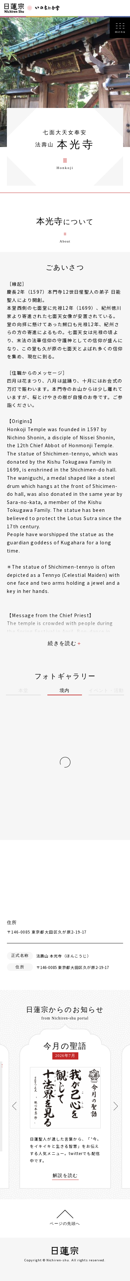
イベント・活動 (106, 690)
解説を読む (65, 1175)
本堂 (23, 690)
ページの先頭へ (65, 1224)
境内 (65, 690)
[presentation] (14, 1106)
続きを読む (62, 643)
